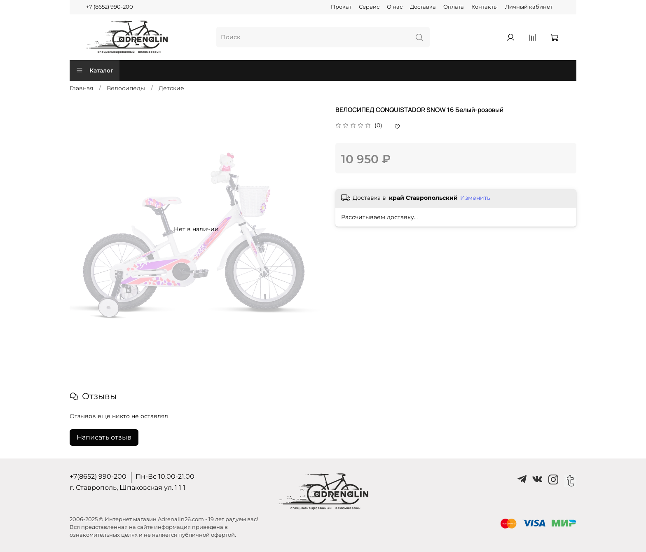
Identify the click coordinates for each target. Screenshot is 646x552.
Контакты (484, 7)
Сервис (369, 7)
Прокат (341, 7)
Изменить (475, 197)
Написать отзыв (104, 437)
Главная (81, 88)
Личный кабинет (528, 7)
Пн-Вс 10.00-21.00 (165, 476)
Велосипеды (126, 88)
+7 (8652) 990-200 (109, 7)
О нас (395, 7)
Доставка (423, 7)
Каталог (94, 70)
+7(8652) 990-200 (98, 476)
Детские (171, 88)
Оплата (453, 7)
